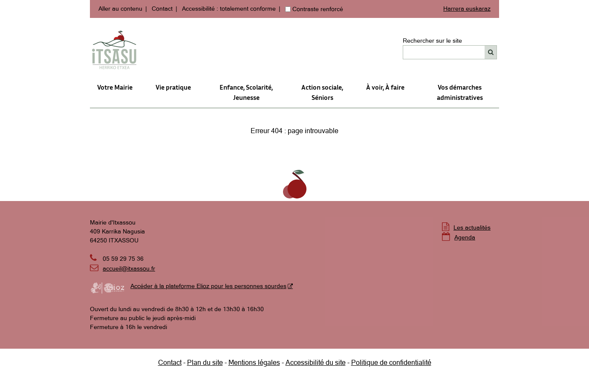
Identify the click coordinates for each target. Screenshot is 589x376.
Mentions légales (254, 362)
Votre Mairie (115, 87)
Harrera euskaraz (467, 8)
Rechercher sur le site (432, 40)
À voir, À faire (385, 87)
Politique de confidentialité (391, 362)
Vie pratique (173, 87)
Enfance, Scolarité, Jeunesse (246, 92)
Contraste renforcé (317, 9)
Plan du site (205, 362)
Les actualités (472, 227)
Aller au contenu (120, 8)
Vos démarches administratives (460, 92)
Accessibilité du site (316, 362)
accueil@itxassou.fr (129, 268)
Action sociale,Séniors (322, 92)
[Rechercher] (491, 52)
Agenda (464, 237)
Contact (162, 8)
